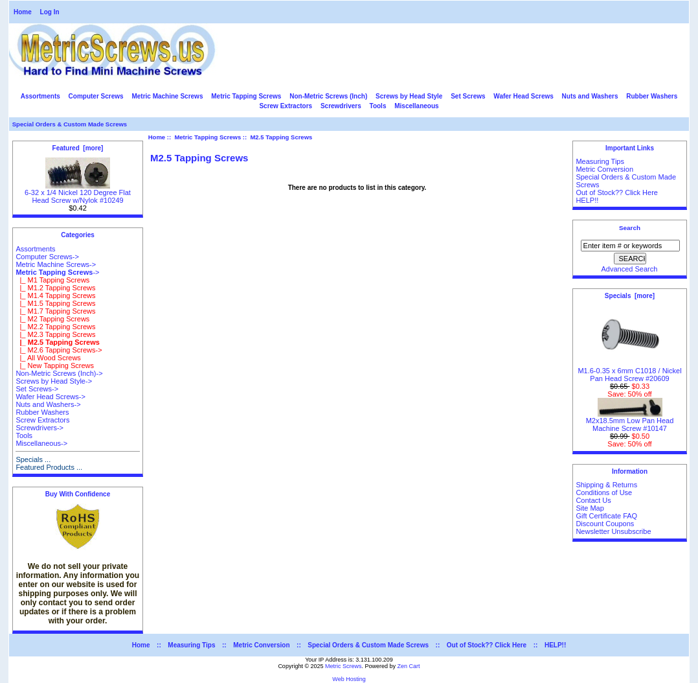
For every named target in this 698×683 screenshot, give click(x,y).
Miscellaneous (416, 106)
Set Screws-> (37, 389)
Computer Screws (96, 96)
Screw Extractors (285, 106)
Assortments (40, 96)
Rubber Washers (651, 96)
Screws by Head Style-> (54, 381)
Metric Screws (343, 666)
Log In (50, 12)
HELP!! (587, 200)
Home (23, 12)
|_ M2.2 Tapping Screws (55, 326)
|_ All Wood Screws (48, 358)
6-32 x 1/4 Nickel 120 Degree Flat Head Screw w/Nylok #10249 (78, 193)
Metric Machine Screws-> (56, 264)
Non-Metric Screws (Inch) (328, 96)
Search (629, 227)
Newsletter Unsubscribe (613, 531)
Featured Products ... (49, 467)
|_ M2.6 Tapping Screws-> (59, 350)
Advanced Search (630, 269)
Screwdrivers (341, 106)
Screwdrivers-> (39, 428)
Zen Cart (409, 666)
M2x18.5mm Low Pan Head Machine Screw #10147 (630, 421)
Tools (378, 106)
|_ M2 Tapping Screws (52, 319)
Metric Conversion (604, 169)
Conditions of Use (604, 492)
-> (57, 272)
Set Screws (468, 96)
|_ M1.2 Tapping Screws (55, 288)
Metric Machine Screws (167, 96)
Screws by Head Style (409, 96)
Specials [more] (630, 295)
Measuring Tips (600, 161)
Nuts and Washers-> (48, 404)
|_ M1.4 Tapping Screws (55, 295)
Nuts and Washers (590, 96)
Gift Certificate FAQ (606, 516)
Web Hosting (348, 679)
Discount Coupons (605, 523)
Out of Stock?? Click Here (617, 192)
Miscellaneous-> (41, 443)
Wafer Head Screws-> (50, 396)
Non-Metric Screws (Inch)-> (59, 373)
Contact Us (593, 500)
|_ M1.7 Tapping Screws (55, 311)
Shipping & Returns (606, 485)
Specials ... (33, 459)
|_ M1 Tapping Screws (52, 280)
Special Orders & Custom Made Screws (69, 124)
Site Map (589, 508)
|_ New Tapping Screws (55, 365)
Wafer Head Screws (523, 96)
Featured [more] (78, 148)
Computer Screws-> (47, 256)
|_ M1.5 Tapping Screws (55, 303)
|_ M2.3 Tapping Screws (55, 334)
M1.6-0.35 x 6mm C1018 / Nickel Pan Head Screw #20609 (629, 371)
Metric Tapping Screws (207, 137)
